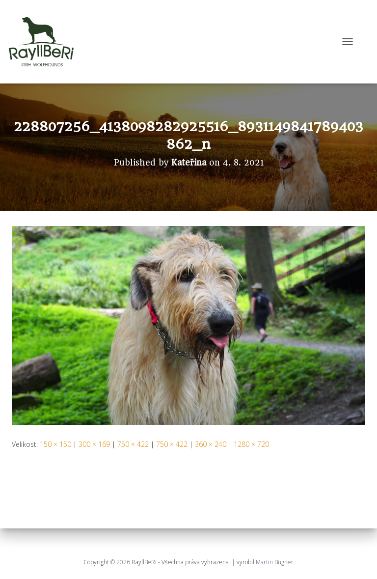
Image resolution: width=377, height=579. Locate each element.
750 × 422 (133, 444)
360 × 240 (210, 444)
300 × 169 (94, 444)
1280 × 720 (251, 444)
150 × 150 (55, 444)
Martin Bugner (275, 562)
